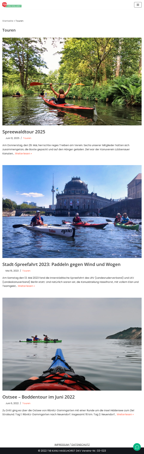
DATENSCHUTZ (80, 445)
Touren (27, 138)
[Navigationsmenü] (138, 4)
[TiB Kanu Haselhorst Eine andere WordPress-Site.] (12, 4)
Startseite (7, 20)
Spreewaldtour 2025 (23, 132)
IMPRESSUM (61, 445)
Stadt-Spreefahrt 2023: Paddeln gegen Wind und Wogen (61, 264)
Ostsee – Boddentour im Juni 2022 (38, 397)
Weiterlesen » (23, 153)
